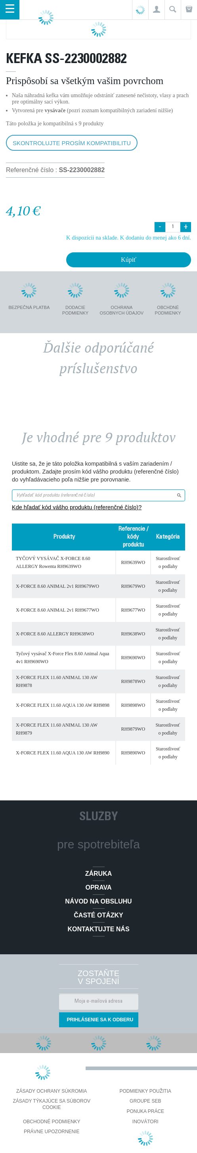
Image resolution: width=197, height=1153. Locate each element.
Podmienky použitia (145, 1091)
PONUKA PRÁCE (145, 1111)
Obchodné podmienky (51, 1121)
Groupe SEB (145, 1101)
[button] (156, 9)
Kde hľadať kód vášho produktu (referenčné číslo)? (77, 507)
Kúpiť (128, 259)
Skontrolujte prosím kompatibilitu (72, 143)
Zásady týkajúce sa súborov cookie (51, 1104)
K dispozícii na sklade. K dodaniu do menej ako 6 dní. (128, 237)
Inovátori (145, 1121)
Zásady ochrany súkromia (51, 1091)
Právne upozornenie (52, 1131)
